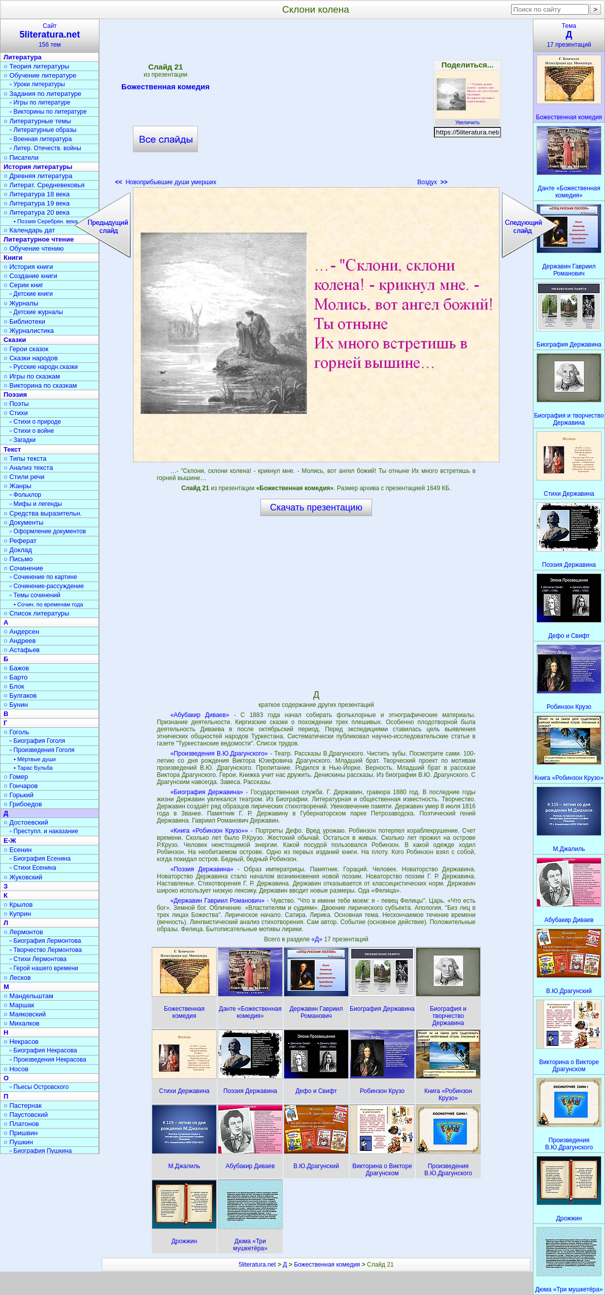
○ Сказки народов (31, 358)
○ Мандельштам (28, 996)
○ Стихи (16, 413)
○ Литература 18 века (37, 194)
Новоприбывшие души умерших (165, 182)
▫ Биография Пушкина (41, 1150)
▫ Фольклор (25, 494)
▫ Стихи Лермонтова (38, 959)
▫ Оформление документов (48, 531)
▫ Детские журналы (36, 312)
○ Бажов (16, 668)
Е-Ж (10, 840)
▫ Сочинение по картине (43, 577)
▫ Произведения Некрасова (48, 1059)
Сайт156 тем (50, 35)
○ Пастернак (23, 1105)
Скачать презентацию (316, 507)
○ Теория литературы (36, 66)
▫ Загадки (23, 440)
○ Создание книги (30, 276)
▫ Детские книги (31, 293)
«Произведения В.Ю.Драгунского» (219, 753)
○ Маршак (19, 1005)
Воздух (432, 182)
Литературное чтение (39, 239)
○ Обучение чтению (34, 248)
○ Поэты (16, 403)
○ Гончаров (21, 786)
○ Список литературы (36, 613)
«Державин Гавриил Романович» (218, 900)
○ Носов (16, 1069)
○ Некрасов (21, 1041)
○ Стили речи (24, 477)
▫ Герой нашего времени (44, 968)
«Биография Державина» (207, 792)
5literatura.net (257, 1264)
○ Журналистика (29, 330)
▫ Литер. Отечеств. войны (45, 148)
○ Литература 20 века (37, 212)
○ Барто (15, 677)
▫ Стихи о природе (35, 421)
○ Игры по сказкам (32, 376)
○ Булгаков (20, 695)
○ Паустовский (26, 1114)
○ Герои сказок (26, 349)
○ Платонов (21, 1124)
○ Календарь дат (29, 230)
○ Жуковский (23, 877)
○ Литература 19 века (37, 203)
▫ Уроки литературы (37, 84)
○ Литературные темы (37, 121)
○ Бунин (16, 704)
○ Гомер (16, 776)
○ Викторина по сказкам (40, 385)
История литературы (38, 167)
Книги (13, 257)
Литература (23, 57)
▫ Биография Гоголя (37, 740)
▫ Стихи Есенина (33, 867)
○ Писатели (21, 157)
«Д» (318, 939)
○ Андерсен (21, 631)
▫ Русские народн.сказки (44, 366)
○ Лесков (17, 977)
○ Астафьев (22, 650)
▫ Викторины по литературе (48, 111)
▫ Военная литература (41, 139)
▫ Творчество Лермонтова (46, 949)
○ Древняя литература (38, 176)
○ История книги (28, 266)
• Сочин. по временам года (48, 604)
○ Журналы (21, 303)
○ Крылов (18, 904)
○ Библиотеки (24, 321)
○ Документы (23, 522)
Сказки (15, 340)
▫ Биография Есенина (40, 858)
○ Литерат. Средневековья (44, 185)
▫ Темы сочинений (35, 595)
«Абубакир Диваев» (200, 715)
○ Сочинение (23, 568)
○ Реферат (20, 540)
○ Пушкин (18, 1142)
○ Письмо (18, 559)
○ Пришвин (21, 1133)
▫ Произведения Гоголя (42, 750)
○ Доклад (18, 550)
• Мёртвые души (35, 759)
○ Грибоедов (23, 804)
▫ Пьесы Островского (39, 1086)
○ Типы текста (25, 458)
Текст (12, 449)
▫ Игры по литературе (40, 102)
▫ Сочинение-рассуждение (47, 586)
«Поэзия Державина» (202, 869)
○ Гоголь (16, 732)
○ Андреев (20, 640)
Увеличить (467, 119)
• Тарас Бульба (33, 768)
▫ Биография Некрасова (43, 1050)
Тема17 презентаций (568, 35)
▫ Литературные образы (43, 129)
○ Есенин (17, 850)
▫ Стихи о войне (32, 430)
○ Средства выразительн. (43, 513)
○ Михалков (22, 1023)
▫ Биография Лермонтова (45, 940)
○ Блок (14, 686)
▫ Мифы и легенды (36, 503)
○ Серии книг (23, 285)
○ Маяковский (25, 1014)
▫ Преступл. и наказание (44, 831)
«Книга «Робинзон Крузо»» (209, 830)
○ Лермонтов (23, 932)
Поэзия (15, 394)
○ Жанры (17, 486)
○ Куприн (17, 913)
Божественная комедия (165, 88)
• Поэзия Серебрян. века (46, 221)
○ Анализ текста (28, 467)
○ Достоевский (26, 822)
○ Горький (18, 795)
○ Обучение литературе (40, 75)
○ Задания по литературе (42, 93)
